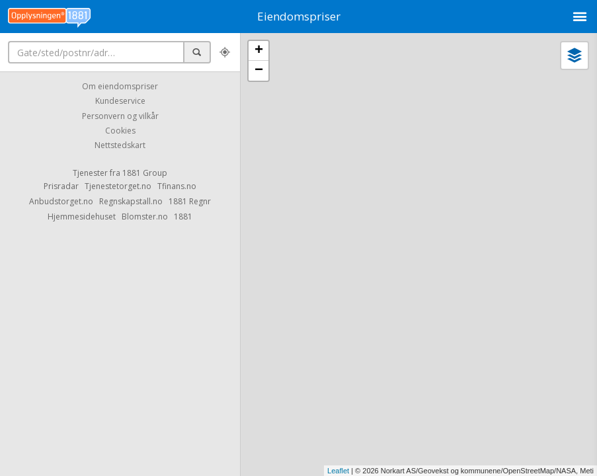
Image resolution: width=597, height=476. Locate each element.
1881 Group (144, 172)
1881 (183, 216)
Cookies (120, 130)
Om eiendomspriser (120, 86)
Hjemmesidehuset (82, 216)
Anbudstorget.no (61, 201)
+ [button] (259, 51)
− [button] (259, 71)
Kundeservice (120, 101)
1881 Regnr (190, 201)
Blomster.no (145, 216)
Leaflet (338, 471)
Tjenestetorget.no (118, 186)
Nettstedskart (120, 145)
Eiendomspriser (298, 16)
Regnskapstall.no (131, 201)
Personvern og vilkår (120, 116)
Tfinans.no (176, 186)
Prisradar (61, 186)
